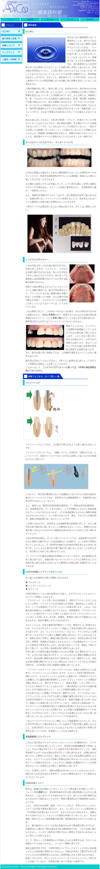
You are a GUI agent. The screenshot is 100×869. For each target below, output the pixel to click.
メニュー (10, 19)
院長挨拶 (30, 19)
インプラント (8, 52)
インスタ (70, 19)
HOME (97, 14)
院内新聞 (90, 19)
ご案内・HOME (9, 59)
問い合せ (50, 19)
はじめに (6, 31)
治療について (8, 45)
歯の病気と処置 (9, 38)
